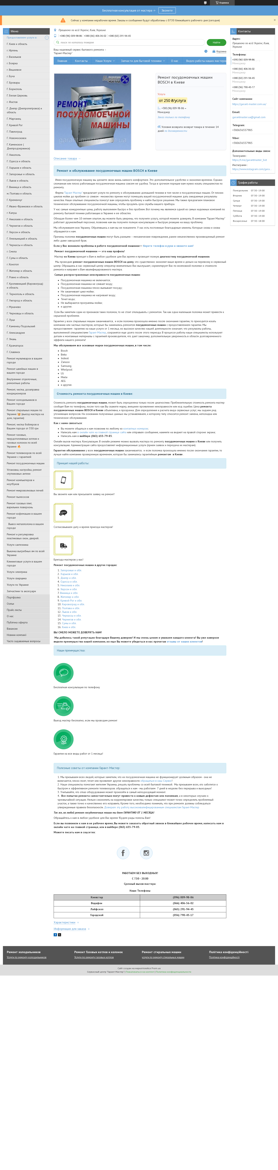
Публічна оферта (17, 622)
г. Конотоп (13, 264)
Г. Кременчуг (14, 200)
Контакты (81, 60)
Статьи (10, 603)
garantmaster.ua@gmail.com (249, 117)
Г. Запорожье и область (21, 174)
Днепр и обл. (68, 578)
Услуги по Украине (18, 584)
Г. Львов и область (17, 180)
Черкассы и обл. (71, 616)
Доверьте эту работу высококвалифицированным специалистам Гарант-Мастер (151, 808)
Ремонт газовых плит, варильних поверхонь (20, 505)
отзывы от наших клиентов (184, 642)
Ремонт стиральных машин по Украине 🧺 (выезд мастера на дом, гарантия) (25, 414)
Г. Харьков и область (19, 167)
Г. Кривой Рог (15, 125)
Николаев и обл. (70, 586)
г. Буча (11, 76)
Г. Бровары (13, 82)
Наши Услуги (103, 60)
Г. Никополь (13, 155)
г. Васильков (14, 57)
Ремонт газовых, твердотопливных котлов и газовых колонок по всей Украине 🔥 (23, 440)
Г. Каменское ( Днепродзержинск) (18, 146)
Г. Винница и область (19, 187)
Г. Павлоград (14, 131)
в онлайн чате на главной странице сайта (101, 433)
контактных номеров (135, 429)
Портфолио (14, 597)
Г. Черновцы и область (20, 313)
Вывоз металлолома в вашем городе (25, 526)
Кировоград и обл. (73, 605)
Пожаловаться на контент (140, 972)
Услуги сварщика (17, 578)
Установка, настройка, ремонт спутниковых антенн (24, 471)
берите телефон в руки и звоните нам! (168, 246)
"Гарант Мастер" (73, 193)
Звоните (167, 10)
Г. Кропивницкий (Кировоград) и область (25, 285)
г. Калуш (12, 213)
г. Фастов (12, 102)
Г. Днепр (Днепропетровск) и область (24, 110)
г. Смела (12, 251)
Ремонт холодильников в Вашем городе (22, 401)
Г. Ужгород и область (19, 300)
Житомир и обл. (69, 597)
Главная (62, 60)
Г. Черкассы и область (20, 245)
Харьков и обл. (69, 574)
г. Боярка (12, 63)
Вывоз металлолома (247, 60)
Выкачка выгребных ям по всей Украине (25, 553)
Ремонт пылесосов (18, 497)
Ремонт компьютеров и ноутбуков (20, 482)
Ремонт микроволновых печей (25, 490)
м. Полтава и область (19, 193)
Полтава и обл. (71, 608)
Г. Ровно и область (17, 277)
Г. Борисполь (14, 89)
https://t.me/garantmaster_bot (249, 160)
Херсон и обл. (68, 590)
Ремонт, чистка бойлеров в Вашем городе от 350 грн (23, 426)
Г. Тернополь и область (20, 294)
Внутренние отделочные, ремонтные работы (22, 381)
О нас (10, 616)
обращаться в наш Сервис (156, 781)
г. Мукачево (14, 307)
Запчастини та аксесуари (21, 591)
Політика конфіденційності (224, 958)
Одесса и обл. (68, 582)
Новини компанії (16, 635)
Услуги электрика (17, 572)
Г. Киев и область (17, 44)
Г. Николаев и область (20, 219)
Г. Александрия (16, 332)
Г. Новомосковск (16, 138)
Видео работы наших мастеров (206, 60)
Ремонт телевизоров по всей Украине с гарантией (24, 455)
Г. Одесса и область (18, 161)
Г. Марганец (14, 118)
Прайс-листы (14, 610)
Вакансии (12, 628)
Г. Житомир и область (19, 271)
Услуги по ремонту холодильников (26, 958)
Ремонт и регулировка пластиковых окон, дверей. (23, 536)
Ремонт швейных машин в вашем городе (22, 370)
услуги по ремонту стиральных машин (163, 958)
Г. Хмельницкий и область (22, 238)
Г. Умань (11, 339)
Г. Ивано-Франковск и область (25, 206)
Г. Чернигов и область (20, 225)
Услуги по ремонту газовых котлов (94, 958)
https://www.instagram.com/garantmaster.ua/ (252, 169)
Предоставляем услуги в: (22, 37)
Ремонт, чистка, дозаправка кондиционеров (23, 391)
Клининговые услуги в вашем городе (24, 563)
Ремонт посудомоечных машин (25, 463)
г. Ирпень (12, 50)
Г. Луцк (11, 320)
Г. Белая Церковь (17, 95)
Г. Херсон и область (18, 232)
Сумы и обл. (69, 624)
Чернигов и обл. (71, 620)
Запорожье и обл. (71, 571)
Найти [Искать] (216, 42)
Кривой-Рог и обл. (71, 601)
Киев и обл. (69, 627)
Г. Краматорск (15, 345)
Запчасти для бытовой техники (141, 60)
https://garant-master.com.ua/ (249, 104)
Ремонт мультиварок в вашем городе (24, 360)
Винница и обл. (69, 593)
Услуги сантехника (17, 544)
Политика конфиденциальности (173, 972)
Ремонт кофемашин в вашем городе (24, 515)
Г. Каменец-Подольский (21, 326)
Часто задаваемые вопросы (23, 641)
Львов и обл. (69, 612)
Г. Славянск (13, 352)
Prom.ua (156, 968)
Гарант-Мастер (97, 333)
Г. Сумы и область (17, 258)
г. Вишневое (14, 69)
